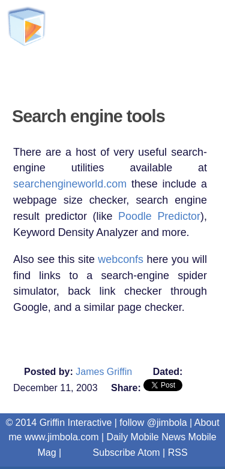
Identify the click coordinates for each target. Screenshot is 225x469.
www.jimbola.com (62, 437)
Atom (148, 452)
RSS (178, 452)
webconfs (120, 259)
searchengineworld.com (70, 184)
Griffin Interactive (79, 72)
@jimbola (167, 422)
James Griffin (104, 372)
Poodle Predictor (159, 216)
